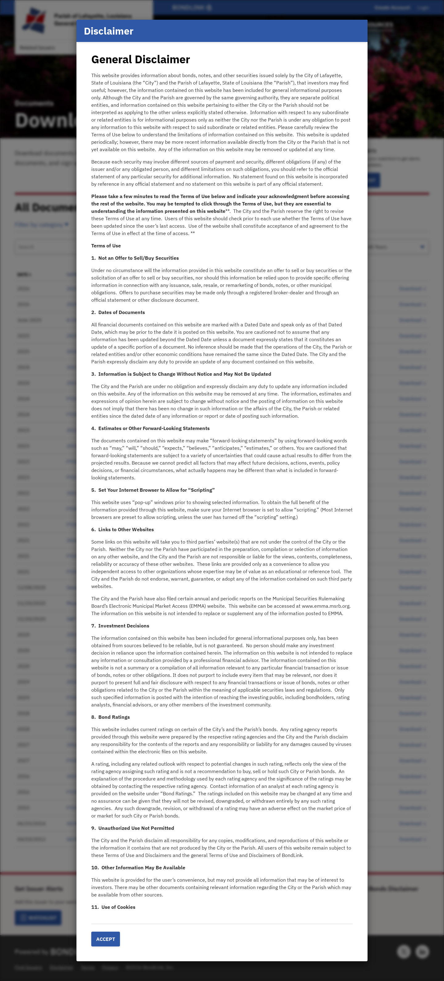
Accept (105, 939)
